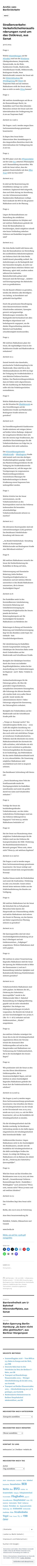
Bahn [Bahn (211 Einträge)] (24, 1480)
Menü (6, 15)
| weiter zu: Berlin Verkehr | (13, 1534)
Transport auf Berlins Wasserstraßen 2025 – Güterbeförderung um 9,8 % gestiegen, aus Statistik (19, 1389)
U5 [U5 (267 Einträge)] (19, 1516)
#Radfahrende (24, 404)
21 (15, 1280)
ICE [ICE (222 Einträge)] (31, 1500)
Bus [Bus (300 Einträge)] (11, 1489)
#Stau (22, 89)
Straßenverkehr (8, 1280)
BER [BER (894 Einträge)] (24, 1484)
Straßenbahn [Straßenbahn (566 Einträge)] (21, 1512)
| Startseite (7, 1529)
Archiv (5, 1466)
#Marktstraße (8, 454)
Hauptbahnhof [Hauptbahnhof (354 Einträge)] (19, 1500)
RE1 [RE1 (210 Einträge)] (18, 1506)
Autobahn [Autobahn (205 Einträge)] (19, 1480)
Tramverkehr (7, 1286)
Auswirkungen (28, 1280)
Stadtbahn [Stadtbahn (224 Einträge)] (6, 1512)
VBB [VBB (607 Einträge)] (25, 1516)
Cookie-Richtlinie (25, 1558)
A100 (20, 1280)
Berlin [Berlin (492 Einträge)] (6, 1489)
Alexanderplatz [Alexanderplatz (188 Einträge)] (11, 1480)
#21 (14, 162)
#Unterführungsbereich (15, 452)
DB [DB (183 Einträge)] (27, 1489)
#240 (5, 173)
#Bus (31, 170)
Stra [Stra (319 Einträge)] (11, 1512)
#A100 (20, 81)
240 (17, 1280)
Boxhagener (7, 1282)
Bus (12, 1282)
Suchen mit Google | (11, 1544)
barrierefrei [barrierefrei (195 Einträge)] (6, 1484)
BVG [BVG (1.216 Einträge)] (17, 1489)
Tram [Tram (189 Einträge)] (10, 1516)
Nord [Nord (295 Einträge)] (19, 1503)
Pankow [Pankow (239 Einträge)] (5, 1506)
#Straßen (6, 59)
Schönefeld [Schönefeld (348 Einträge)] (17, 1509)
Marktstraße (30, 1282)
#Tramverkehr (27, 159)
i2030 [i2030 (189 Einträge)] (27, 1500)
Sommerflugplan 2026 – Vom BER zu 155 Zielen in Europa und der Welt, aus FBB (19, 1361)
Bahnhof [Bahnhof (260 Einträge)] (30, 1480)
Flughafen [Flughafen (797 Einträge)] (17, 1496)
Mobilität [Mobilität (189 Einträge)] (5, 1503)
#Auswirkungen (15, 56)
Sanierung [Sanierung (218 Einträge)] (6, 1509)
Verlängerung (7, 1288)
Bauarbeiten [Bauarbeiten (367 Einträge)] (15, 1484)
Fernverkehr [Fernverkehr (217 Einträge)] (6, 1497)
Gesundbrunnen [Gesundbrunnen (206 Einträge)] (7, 1500)
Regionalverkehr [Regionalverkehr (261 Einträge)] (26, 1506)
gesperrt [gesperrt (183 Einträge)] (27, 1497)
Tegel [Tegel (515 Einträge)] (5, 1516)
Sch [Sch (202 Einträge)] (11, 1509)
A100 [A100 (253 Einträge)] (4, 1480)
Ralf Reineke (10, 1278)
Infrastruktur (29, 1278)
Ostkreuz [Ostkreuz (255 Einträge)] (25, 1503)
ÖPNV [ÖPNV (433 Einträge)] (5, 1519)
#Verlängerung (9, 81)
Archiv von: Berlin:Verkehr (11, 8)
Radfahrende (13, 1284)
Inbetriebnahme (20, 1282)
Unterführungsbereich (19, 1286)
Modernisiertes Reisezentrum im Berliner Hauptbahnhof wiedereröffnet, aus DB (18, 1397)
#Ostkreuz (25, 59)
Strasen (24, 1284)
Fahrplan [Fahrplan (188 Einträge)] (16, 1493)
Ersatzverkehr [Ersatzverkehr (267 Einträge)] (8, 1493)
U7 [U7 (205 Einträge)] (21, 1516)
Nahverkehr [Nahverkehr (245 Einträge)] (13, 1503)
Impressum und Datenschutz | (15, 1539)
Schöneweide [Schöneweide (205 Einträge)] (26, 1509)
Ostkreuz (6, 1284)
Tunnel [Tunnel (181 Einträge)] (15, 1516)
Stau (19, 1284)
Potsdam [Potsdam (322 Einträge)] (12, 1506)
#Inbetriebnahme (13, 78)
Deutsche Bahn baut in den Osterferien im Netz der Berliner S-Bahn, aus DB (18, 1369)
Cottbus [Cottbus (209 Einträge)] (23, 1489)
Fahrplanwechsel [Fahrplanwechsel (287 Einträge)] (26, 1493)
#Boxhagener (21, 454)
